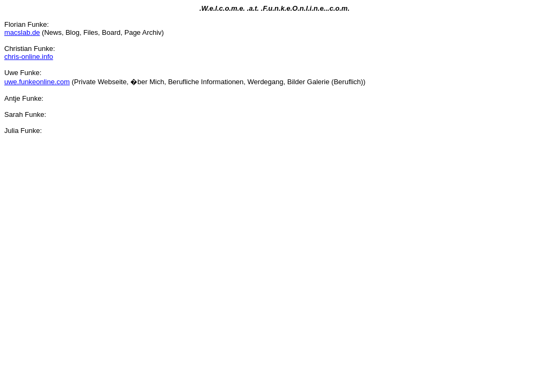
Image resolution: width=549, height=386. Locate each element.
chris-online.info (28, 57)
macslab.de (22, 32)
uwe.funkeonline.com (37, 82)
